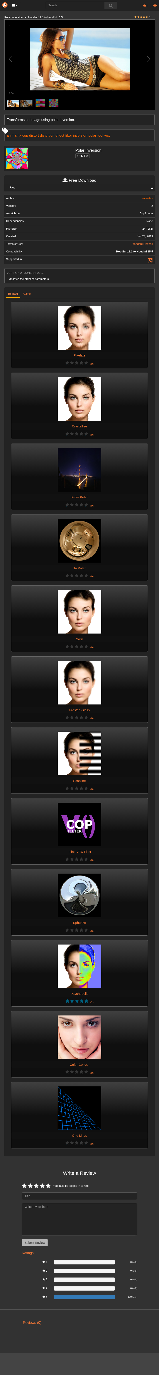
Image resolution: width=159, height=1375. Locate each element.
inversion (80, 135)
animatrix (14, 135)
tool (100, 135)
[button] (15, 5)
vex (107, 135)
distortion (47, 135)
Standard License (142, 243)
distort (34, 135)
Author (27, 293)
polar (92, 135)
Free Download (79, 180)
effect (60, 135)
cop (25, 135)
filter (68, 135)
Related (13, 293)
